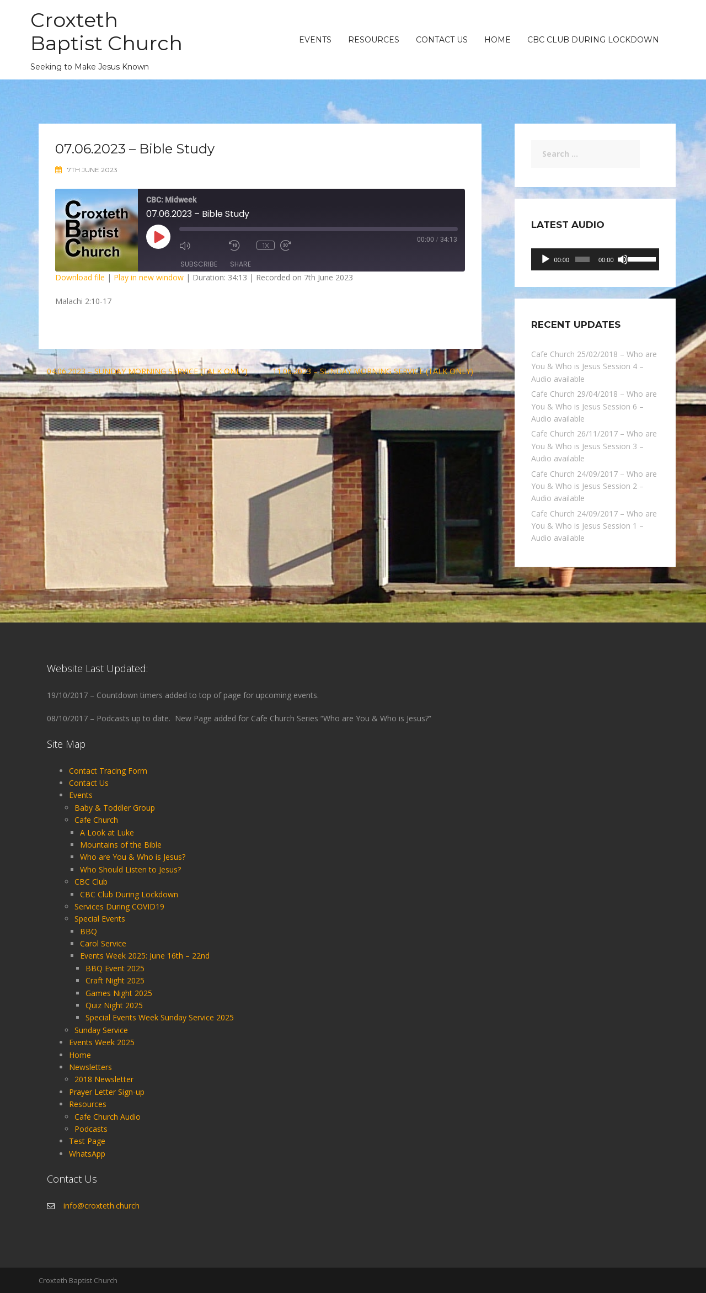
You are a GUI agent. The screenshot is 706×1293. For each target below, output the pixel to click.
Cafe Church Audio (107, 1116)
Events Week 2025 (102, 1042)
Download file (80, 277)
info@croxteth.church (101, 1205)
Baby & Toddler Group (114, 807)
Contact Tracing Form (108, 770)
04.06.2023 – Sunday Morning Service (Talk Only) (147, 371)
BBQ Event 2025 (115, 968)
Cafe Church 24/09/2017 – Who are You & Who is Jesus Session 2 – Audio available (594, 486)
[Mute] (622, 259)
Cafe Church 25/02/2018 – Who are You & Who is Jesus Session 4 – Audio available (594, 366)
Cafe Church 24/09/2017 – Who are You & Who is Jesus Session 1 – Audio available (594, 526)
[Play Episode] (158, 237)
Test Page (87, 1141)
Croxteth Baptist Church (109, 31)
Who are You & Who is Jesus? (132, 857)
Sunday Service (101, 1030)
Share (240, 264)
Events (315, 40)
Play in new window (149, 277)
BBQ (88, 931)
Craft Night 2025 (115, 980)
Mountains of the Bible (121, 844)
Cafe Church (96, 820)
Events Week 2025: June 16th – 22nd (145, 955)
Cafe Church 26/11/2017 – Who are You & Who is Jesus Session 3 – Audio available (594, 446)
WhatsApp (87, 1153)
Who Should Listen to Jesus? (130, 869)
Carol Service (103, 943)
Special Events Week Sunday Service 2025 (159, 1017)
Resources (373, 40)
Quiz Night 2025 (114, 1005)
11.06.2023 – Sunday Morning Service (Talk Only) (372, 371)
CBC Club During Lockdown (593, 40)
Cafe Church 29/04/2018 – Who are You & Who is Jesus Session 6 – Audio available (594, 406)
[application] (595, 259)
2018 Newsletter (103, 1079)
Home (497, 40)
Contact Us (442, 40)
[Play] (545, 259)
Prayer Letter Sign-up (107, 1092)
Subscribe (198, 264)
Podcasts (91, 1129)
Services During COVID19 (119, 906)
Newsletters (90, 1067)
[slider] (582, 259)
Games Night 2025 (118, 993)
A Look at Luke (107, 832)
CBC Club (91, 881)
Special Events (99, 918)
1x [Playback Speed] (266, 245)
